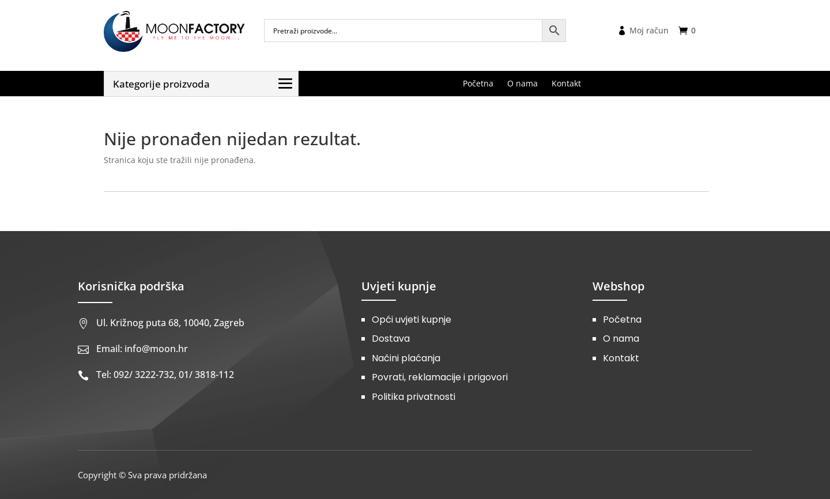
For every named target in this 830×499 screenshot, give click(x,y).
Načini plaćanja (406, 358)
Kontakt (621, 358)
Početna (622, 319)
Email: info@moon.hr (142, 348)
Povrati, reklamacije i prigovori (440, 377)
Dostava (391, 338)
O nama (621, 338)
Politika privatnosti (413, 396)
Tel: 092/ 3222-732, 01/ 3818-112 (165, 374)
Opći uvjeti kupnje (411, 319)
